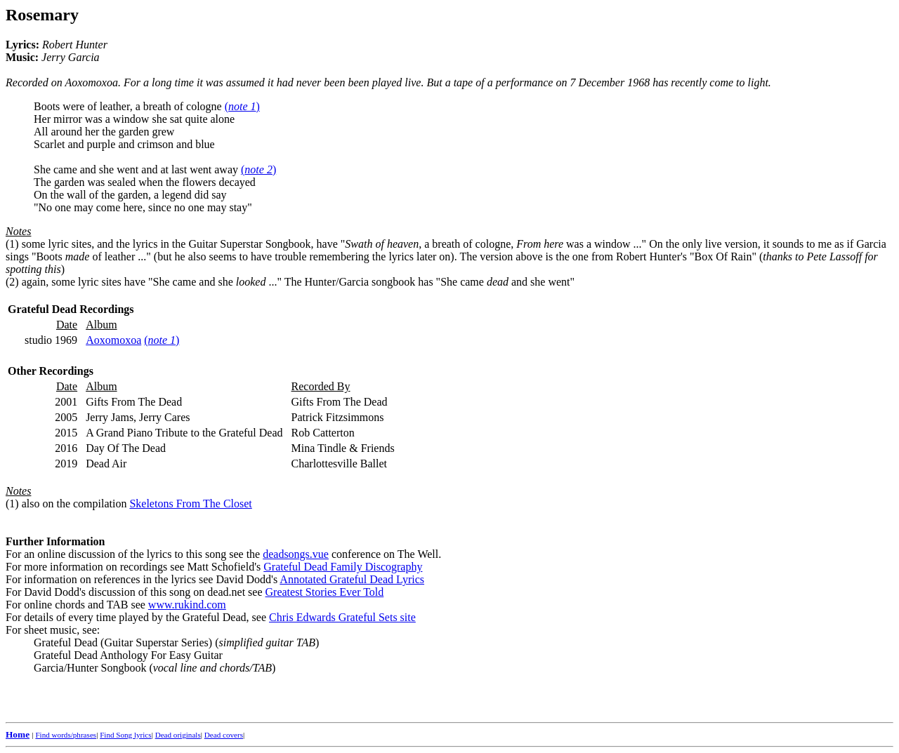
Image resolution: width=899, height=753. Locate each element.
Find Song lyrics (125, 735)
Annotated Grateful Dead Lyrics (352, 579)
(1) (12, 244)
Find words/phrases (65, 735)
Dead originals (178, 735)
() (242, 106)
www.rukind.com (187, 605)
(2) (12, 282)
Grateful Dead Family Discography (342, 567)
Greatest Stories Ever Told (324, 592)
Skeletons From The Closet (190, 503)
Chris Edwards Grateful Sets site (342, 617)
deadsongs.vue (296, 554)
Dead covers (223, 735)
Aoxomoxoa (113, 340)
